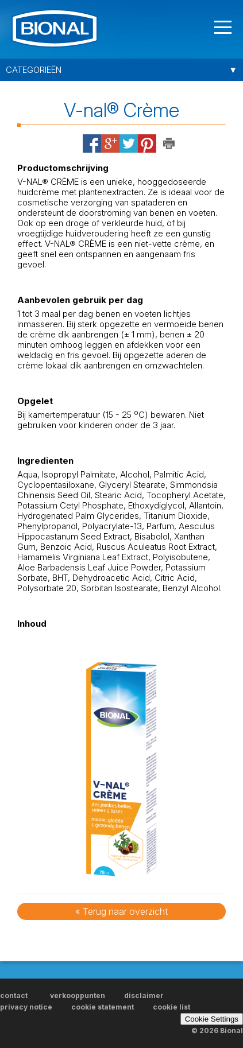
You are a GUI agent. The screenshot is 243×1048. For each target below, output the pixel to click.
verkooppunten (77, 995)
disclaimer (144, 995)
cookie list (171, 1007)
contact (24, 995)
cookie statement (102, 1007)
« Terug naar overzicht (121, 911)
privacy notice (26, 1007)
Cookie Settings (211, 1019)
